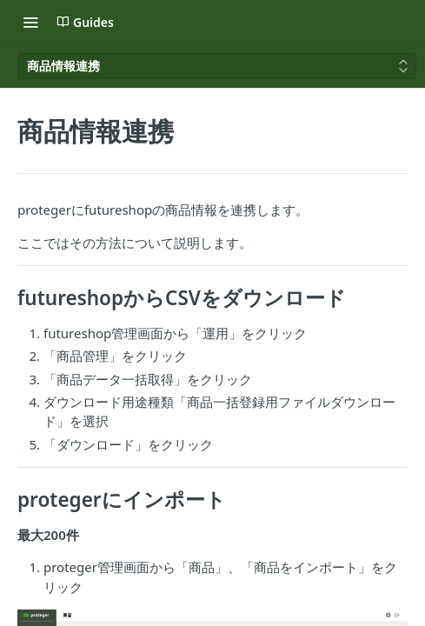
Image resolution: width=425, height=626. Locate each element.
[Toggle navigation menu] (30, 22)
